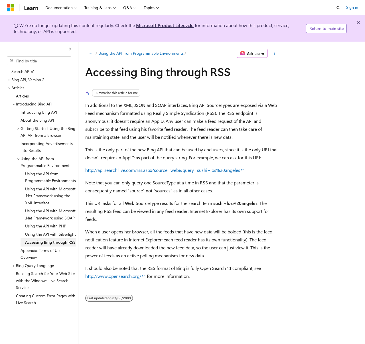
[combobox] (39, 61)
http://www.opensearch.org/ (113, 276)
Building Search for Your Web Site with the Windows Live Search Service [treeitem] (45, 280)
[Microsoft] (10, 7)
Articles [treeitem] (22, 96)
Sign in (352, 7)
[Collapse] (70, 49)
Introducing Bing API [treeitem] (39, 112)
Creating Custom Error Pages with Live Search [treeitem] (45, 299)
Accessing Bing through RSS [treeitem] (50, 242)
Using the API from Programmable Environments (141, 53)
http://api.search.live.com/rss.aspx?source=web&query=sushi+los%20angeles (162, 170)
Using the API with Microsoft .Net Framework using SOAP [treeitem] (50, 214)
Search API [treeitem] (21, 71)
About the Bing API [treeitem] (37, 120)
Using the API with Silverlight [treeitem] (50, 234)
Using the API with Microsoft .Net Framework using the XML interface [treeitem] (50, 195)
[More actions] (275, 53)
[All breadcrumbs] (90, 53)
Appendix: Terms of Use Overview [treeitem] (41, 254)
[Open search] (338, 8)
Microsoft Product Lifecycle (165, 25)
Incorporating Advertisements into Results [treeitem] (47, 147)
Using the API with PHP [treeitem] (45, 226)
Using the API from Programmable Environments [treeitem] (50, 177)
